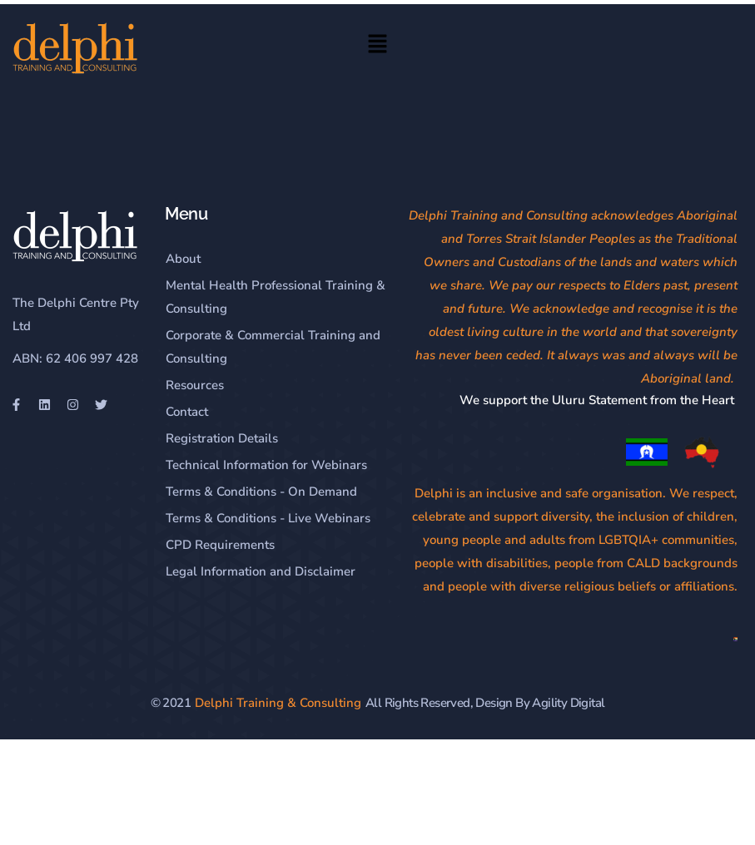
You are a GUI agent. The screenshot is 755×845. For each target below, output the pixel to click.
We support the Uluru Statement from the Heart (598, 400)
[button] (377, 46)
